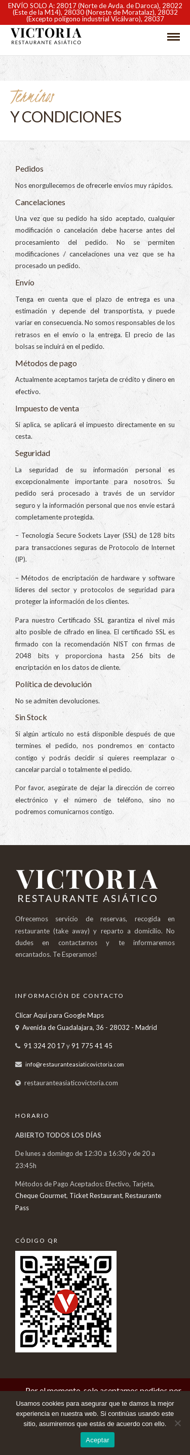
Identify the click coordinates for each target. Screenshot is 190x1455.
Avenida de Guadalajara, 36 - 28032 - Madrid (89, 1027)
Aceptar (97, 1440)
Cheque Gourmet (40, 1195)
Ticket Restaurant (95, 1195)
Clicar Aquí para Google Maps (59, 1015)
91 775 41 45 (91, 1046)
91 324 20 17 (44, 1046)
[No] (177, 1423)
